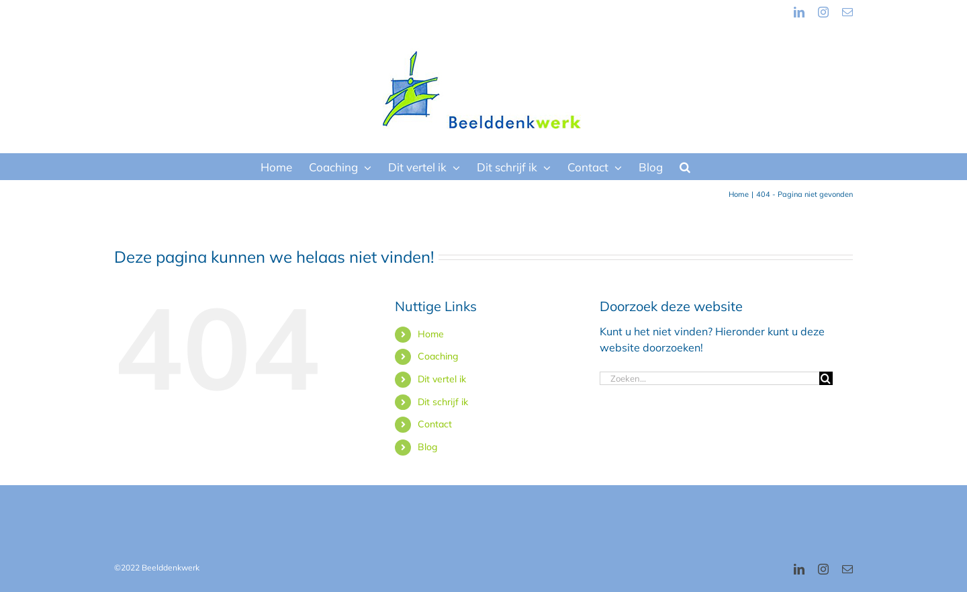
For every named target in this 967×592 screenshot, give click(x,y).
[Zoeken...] (709, 378)
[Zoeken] (826, 378)
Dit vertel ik (442, 379)
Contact (435, 424)
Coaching (438, 356)
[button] (685, 166)
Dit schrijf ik (443, 402)
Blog (427, 447)
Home (431, 334)
